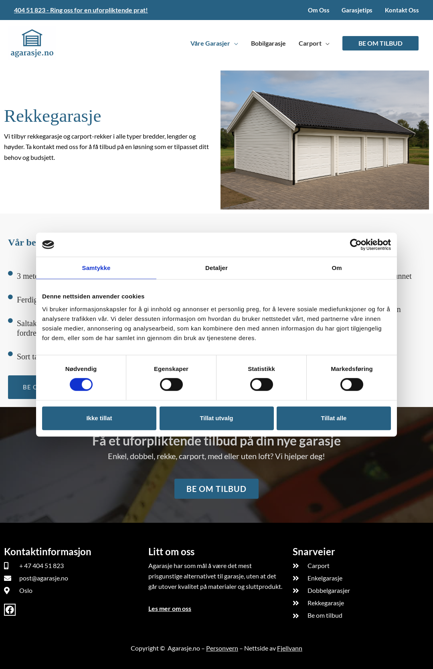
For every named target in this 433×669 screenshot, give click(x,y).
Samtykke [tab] (96, 267)
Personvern (222, 648)
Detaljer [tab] (216, 267)
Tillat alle (334, 418)
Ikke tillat (99, 418)
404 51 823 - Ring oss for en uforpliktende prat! (81, 10)
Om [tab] (337, 267)
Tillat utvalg (216, 418)
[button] (380, 43)
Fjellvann (289, 648)
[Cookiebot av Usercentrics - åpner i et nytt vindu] (356, 245)
